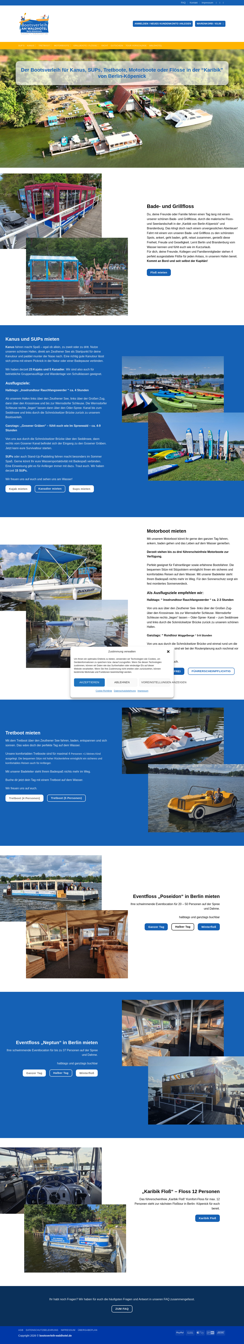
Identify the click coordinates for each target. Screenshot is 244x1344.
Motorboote (62, 45)
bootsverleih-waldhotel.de (55, 1335)
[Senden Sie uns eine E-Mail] (220, 2)
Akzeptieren (89, 682)
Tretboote (115, 70)
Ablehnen (122, 682)
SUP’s (21, 45)
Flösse (177, 70)
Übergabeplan (87, 1330)
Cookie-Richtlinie (104, 691)
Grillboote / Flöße (86, 45)
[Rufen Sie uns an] (224, 2)
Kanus (31, 45)
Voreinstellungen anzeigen (155, 682)
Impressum (143, 691)
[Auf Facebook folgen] (217, 2)
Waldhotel (155, 45)
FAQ (183, 2)
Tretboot (45, 45)
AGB (20, 1330)
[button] (168, 651)
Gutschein (117, 45)
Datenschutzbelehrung (125, 691)
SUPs (94, 70)
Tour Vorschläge (136, 45)
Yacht (104, 45)
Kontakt (194, 2)
